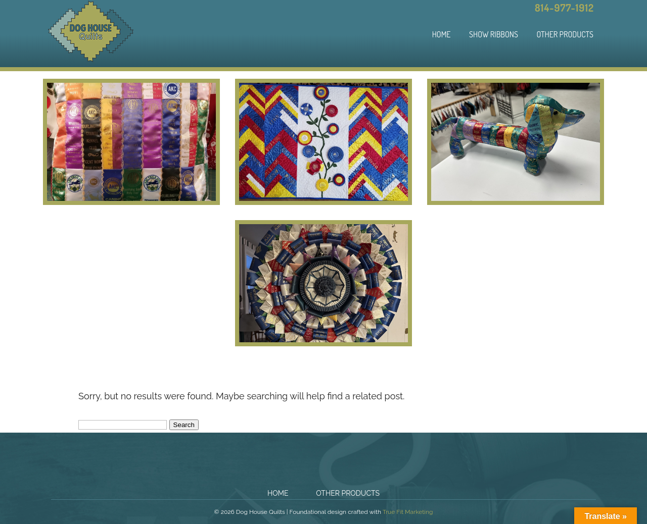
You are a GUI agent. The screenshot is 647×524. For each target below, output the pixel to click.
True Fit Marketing (408, 511)
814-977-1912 (564, 7)
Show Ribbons (493, 34)
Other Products (564, 34)
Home (441, 34)
